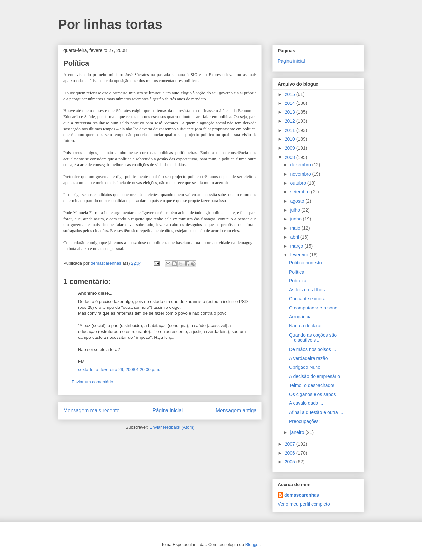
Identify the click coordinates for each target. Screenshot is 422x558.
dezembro (301, 164)
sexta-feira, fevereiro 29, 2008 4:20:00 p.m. (119, 369)
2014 (290, 103)
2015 (290, 94)
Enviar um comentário (92, 381)
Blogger (252, 544)
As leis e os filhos (307, 289)
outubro (298, 183)
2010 (290, 139)
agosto (297, 201)
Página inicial (167, 410)
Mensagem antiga (236, 410)
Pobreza (297, 280)
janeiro (297, 432)
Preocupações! (304, 421)
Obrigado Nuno (304, 367)
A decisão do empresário (314, 376)
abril (295, 237)
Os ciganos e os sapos (312, 394)
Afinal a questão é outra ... (316, 412)
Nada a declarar (305, 325)
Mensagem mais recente (91, 410)
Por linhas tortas (110, 24)
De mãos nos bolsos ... (312, 349)
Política (296, 272)
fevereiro (299, 254)
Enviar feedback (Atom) (172, 427)
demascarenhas (301, 495)
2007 (290, 444)
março (297, 246)
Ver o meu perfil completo (304, 504)
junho (296, 218)
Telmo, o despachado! (311, 385)
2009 (290, 148)
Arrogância (300, 316)
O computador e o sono (313, 307)
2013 (290, 112)
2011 (290, 130)
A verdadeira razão (308, 358)
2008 (290, 157)
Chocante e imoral (308, 298)
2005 (290, 461)
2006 (290, 452)
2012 (290, 121)
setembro (300, 191)
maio (295, 228)
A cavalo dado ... (306, 403)
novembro (301, 174)
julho (295, 210)
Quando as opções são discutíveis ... (313, 337)
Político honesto (305, 262)
